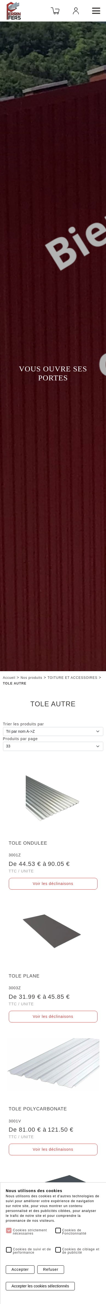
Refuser (50, 1269)
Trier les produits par (23, 724)
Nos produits (31, 678)
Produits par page (20, 739)
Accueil (9, 678)
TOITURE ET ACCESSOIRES (73, 678)
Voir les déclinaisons (53, 883)
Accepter (20, 1269)
